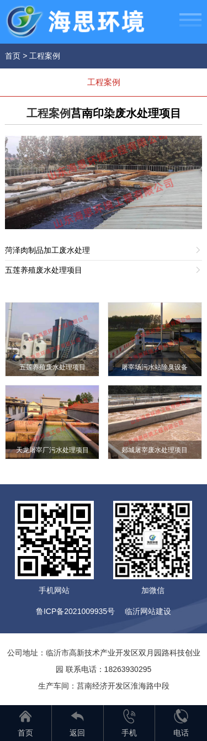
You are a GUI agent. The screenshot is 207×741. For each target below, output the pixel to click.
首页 (12, 55)
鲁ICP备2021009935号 (75, 611)
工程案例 (44, 55)
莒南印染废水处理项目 (126, 113)
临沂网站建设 (148, 611)
